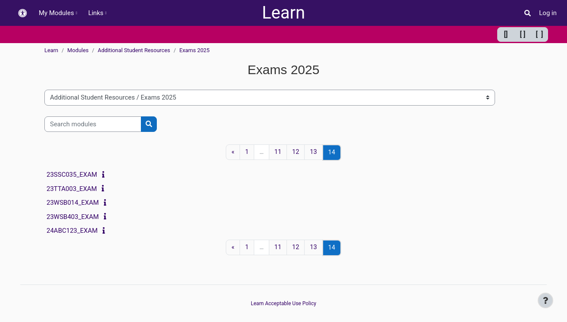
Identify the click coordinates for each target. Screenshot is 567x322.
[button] (22, 13)
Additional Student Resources (134, 50)
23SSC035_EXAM (72, 175)
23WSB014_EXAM (73, 203)
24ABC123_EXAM (72, 231)
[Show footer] (545, 300)
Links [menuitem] (95, 13)
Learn (283, 13)
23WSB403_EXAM (73, 217)
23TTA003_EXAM (72, 189)
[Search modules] (92, 124)
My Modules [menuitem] (56, 13)
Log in (548, 13)
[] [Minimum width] (506, 34)
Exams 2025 (194, 50)
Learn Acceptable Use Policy (283, 303)
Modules (77, 50)
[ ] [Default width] (523, 34)
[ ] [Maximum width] (539, 34)
